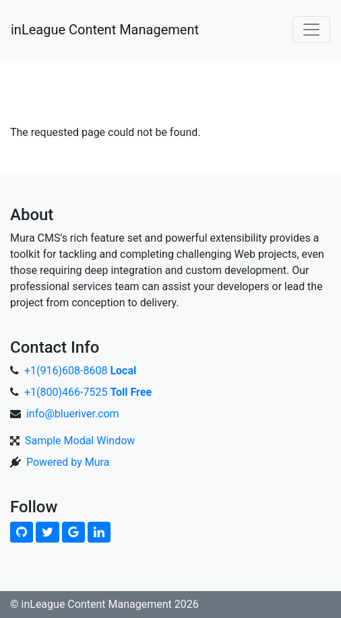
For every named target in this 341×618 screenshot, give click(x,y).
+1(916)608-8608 (80, 370)
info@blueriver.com (72, 413)
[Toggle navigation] (311, 29)
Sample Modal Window (80, 440)
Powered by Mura (67, 462)
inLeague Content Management (105, 30)
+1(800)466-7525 (88, 392)
